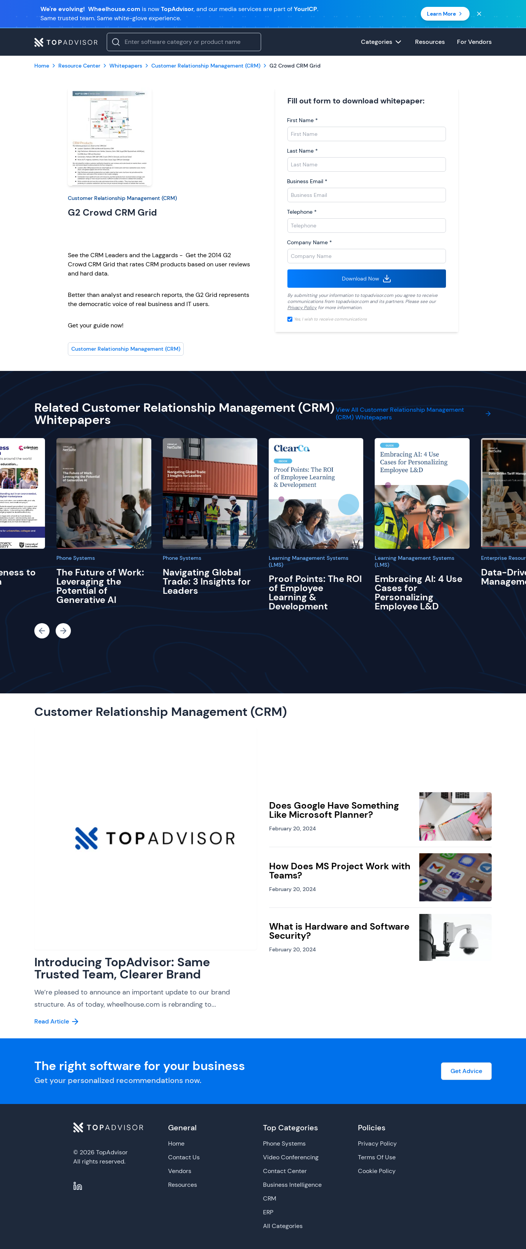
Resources (182, 1185)
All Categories (283, 1226)
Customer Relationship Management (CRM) (122, 198)
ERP (268, 1212)
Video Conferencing (291, 1157)
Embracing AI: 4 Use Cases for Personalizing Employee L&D (418, 592)
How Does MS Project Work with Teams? (340, 870)
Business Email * (307, 181)
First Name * (302, 120)
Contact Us (184, 1157)
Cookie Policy (377, 1171)
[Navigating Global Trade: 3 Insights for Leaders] (210, 493)
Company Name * (309, 242)
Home (176, 1143)
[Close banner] (479, 13)
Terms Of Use (377, 1157)
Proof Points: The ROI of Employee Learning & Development (315, 592)
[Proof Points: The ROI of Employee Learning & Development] (316, 493)
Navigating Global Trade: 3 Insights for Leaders (207, 581)
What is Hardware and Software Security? (339, 930)
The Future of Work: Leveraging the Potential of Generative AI (100, 586)
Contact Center (285, 1171)
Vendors (179, 1171)
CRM (269, 1198)
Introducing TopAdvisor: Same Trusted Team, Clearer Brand (122, 968)
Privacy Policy (302, 308)
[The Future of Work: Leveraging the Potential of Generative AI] (103, 493)
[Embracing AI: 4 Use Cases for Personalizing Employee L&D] (422, 493)
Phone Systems (75, 557)
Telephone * (302, 211)
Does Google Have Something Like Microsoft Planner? (334, 809)
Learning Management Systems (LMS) (308, 561)
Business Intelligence (292, 1185)
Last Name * (302, 150)
